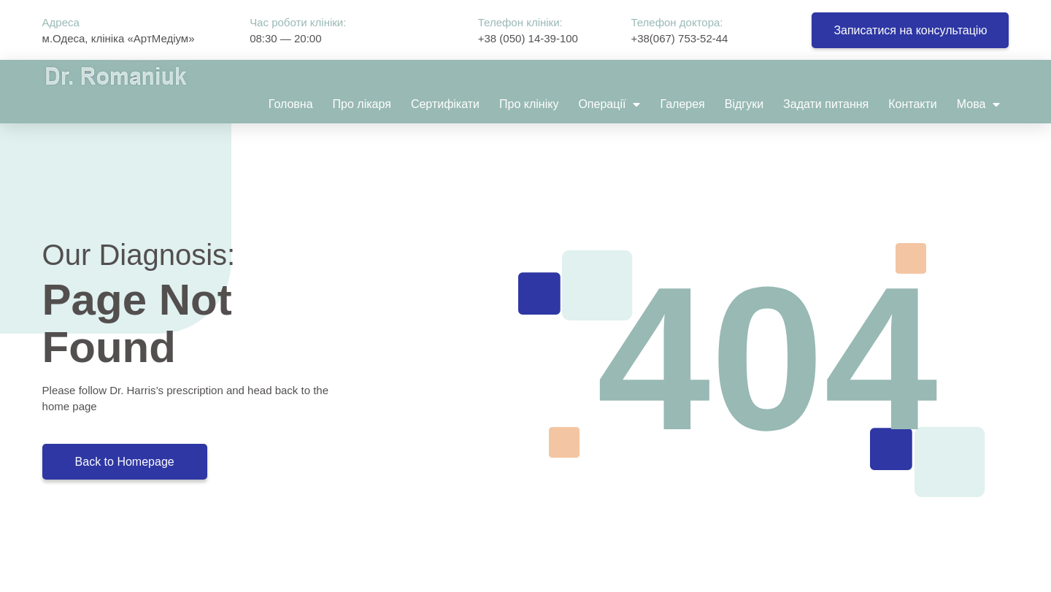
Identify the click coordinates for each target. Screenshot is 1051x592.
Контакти (912, 104)
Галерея (682, 104)
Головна (291, 104)
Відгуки (744, 104)
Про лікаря (362, 104)
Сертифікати (445, 104)
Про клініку (528, 104)
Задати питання (826, 104)
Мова (979, 104)
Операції (609, 104)
